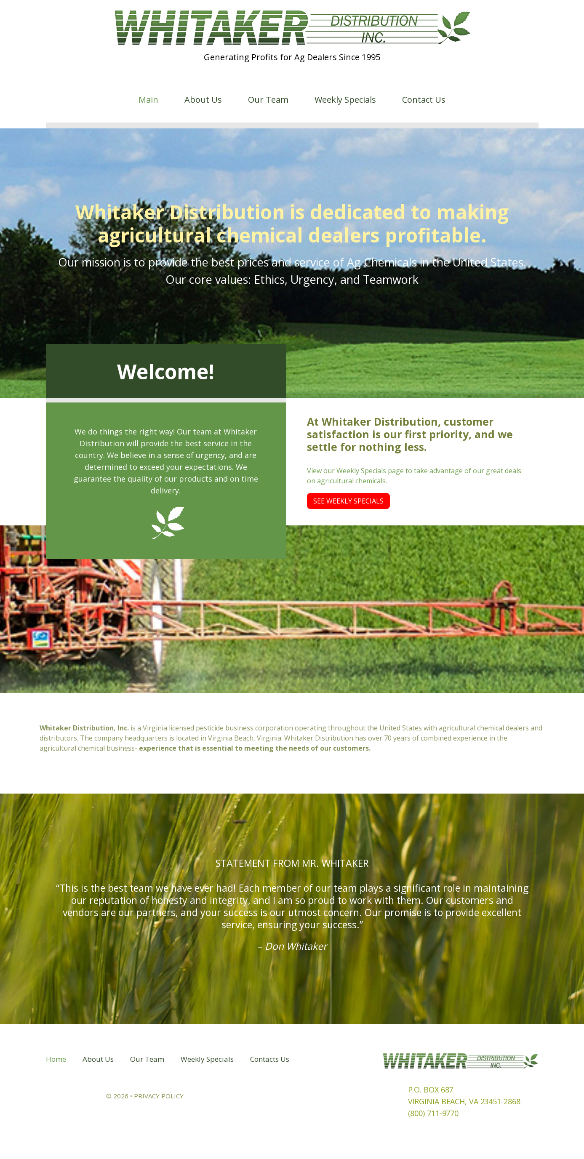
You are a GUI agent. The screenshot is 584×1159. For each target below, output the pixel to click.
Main (148, 100)
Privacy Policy (159, 1096)
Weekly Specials (345, 100)
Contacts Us (269, 1059)
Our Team (268, 100)
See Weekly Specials (348, 501)
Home (56, 1059)
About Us (203, 100)
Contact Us (423, 100)
